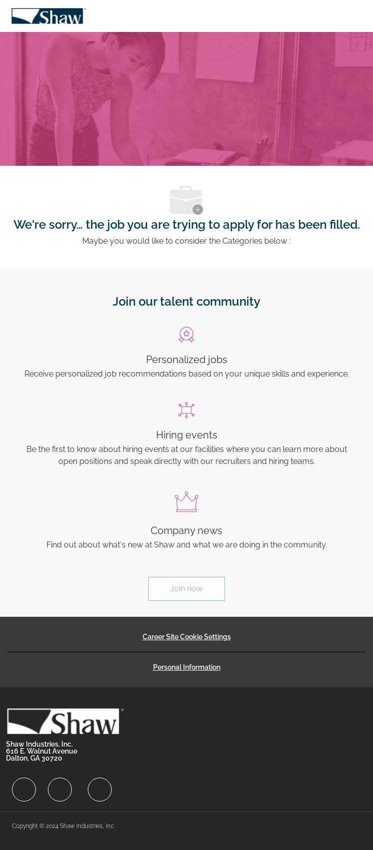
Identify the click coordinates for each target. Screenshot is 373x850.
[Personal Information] (186, 667)
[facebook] (24, 790)
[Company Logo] (48, 15)
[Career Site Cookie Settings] (187, 637)
